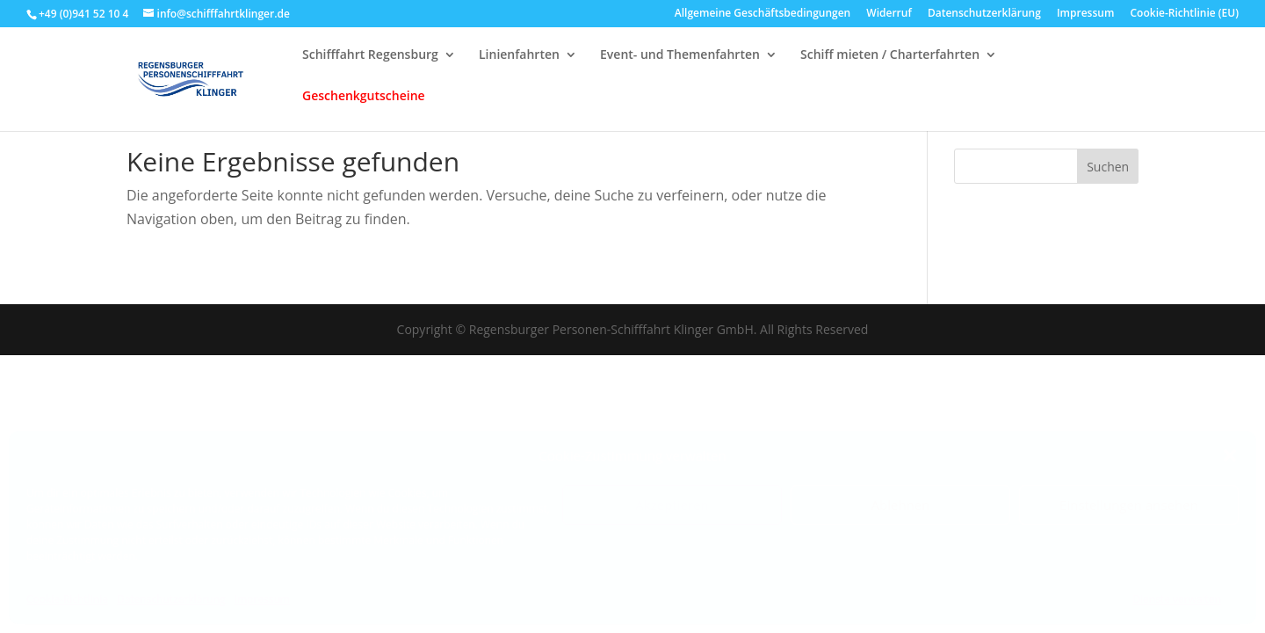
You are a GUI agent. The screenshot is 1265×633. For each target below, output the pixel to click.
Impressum (262, 599)
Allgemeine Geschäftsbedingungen (762, 14)
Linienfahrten (519, 63)
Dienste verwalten (1176, 599)
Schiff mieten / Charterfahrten (889, 63)
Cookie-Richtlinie (67, 599)
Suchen (1108, 166)
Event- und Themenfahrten (680, 63)
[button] (1230, 455)
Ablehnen (900, 504)
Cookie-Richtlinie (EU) (1185, 14)
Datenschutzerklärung (171, 599)
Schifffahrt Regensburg (370, 63)
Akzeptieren (671, 504)
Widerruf (888, 14)
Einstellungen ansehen (1128, 504)
